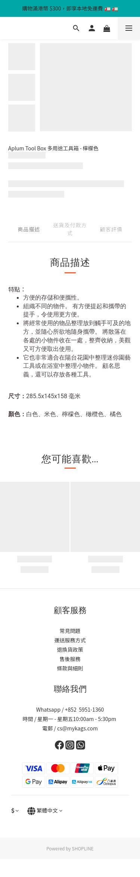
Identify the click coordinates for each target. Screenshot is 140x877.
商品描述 (29, 229)
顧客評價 (111, 229)
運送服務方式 (70, 640)
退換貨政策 (70, 649)
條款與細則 (70, 668)
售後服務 (70, 659)
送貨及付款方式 (70, 229)
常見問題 (70, 630)
